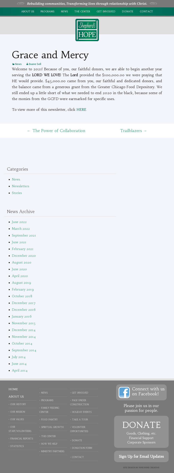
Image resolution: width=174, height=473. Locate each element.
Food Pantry (49, 419)
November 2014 (24, 337)
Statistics (17, 446)
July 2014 (19, 357)
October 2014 (22, 343)
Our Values (17, 419)
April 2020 (20, 276)
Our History (18, 404)
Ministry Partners (52, 451)
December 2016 (24, 310)
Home (13, 389)
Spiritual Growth (52, 427)
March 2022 (21, 229)
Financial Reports (21, 438)
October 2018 (22, 296)
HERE (81, 109)
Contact (146, 11)
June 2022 (19, 222)
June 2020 (19, 269)
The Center (82, 11)
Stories (17, 193)
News (64, 11)
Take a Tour (80, 419)
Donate (127, 11)
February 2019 (23, 289)
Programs (47, 11)
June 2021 (19, 242)
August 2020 (21, 262)
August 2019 (21, 283)
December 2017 (24, 303)
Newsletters (20, 186)
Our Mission (17, 411)
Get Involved (106, 11)
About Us (27, 11)
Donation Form (82, 448)
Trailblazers (133, 130)
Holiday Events (81, 412)
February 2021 (22, 249)
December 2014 (24, 330)
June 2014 (19, 364)
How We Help (49, 443)
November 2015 (24, 323)
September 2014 (24, 350)
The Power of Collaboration (56, 130)
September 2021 (24, 235)
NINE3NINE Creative (149, 467)
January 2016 (22, 316)
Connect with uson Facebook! (148, 391)
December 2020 (24, 256)
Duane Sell (35, 64)
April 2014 (20, 370)
